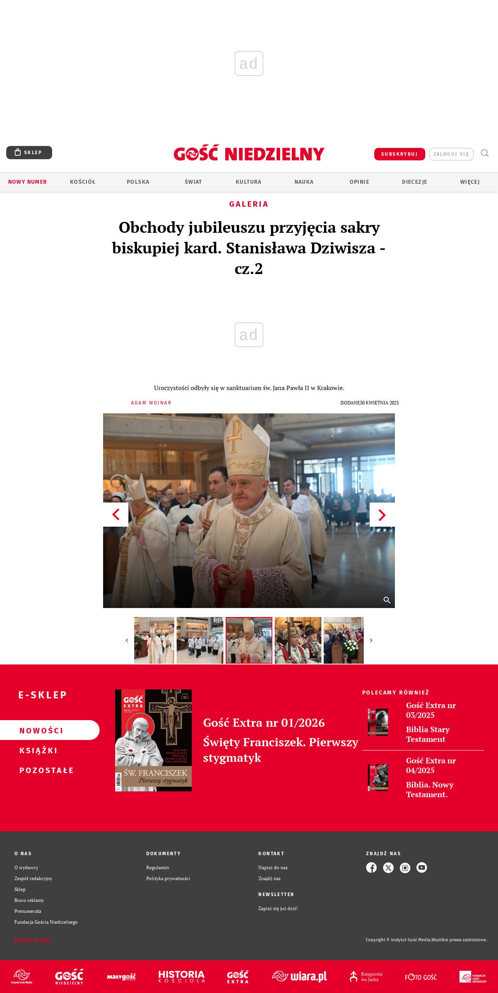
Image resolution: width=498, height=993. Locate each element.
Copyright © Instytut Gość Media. (398, 939)
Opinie (359, 182)
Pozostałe (37, 770)
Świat (193, 182)
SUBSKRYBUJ (399, 154)
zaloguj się (451, 154)
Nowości (37, 730)
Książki (37, 750)
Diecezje (414, 182)
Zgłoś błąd (32, 940)
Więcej (470, 182)
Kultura (249, 182)
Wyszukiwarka (484, 153)
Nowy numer (27, 182)
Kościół (83, 182)
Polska (138, 182)
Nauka (304, 182)
